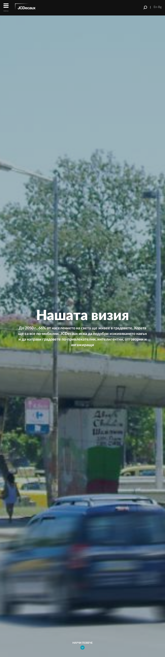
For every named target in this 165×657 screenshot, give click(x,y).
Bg (160, 7)
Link (82, 647)
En (155, 7)
